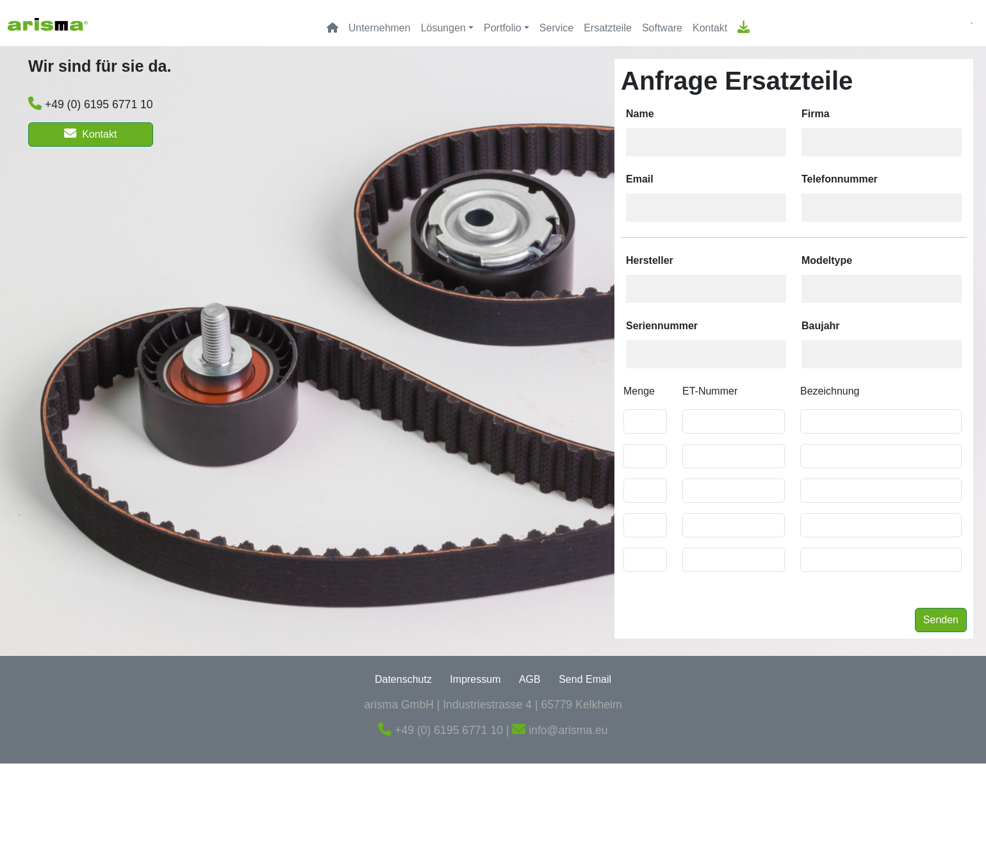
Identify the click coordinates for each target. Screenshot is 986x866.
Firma (815, 113)
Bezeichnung (830, 391)
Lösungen (443, 27)
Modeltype (826, 260)
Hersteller (649, 260)
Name (640, 113)
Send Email (585, 679)
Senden (940, 619)
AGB (530, 679)
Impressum (475, 679)
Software (662, 27)
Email (639, 179)
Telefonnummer (839, 179)
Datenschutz (403, 679)
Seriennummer (662, 325)
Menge (639, 391)
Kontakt (710, 27)
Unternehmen (380, 27)
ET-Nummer (709, 391)
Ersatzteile (608, 27)
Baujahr (820, 325)
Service (556, 27)
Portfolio (503, 27)
